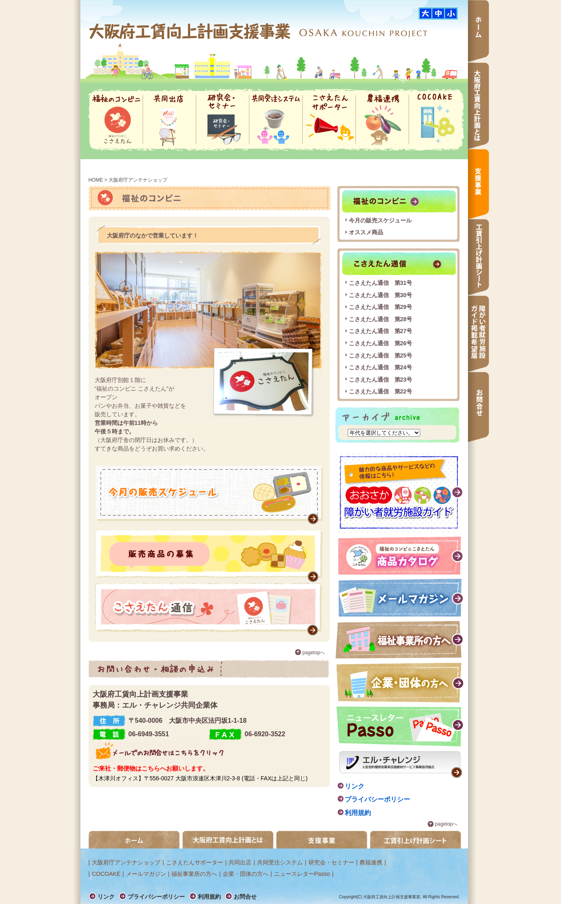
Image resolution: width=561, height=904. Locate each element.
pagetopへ (313, 652)
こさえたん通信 (209, 609)
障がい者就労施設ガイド (399, 492)
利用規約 (358, 812)
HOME (96, 180)
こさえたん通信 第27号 (380, 331)
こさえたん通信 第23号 (380, 379)
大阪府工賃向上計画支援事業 (191, 31)
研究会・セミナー (222, 120)
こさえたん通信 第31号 (380, 283)
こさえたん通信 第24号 (380, 367)
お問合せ (478, 407)
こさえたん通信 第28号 (380, 319)
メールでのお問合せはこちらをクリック (158, 751)
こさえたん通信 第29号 (380, 307)
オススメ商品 (366, 232)
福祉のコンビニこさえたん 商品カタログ (401, 556)
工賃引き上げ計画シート (415, 839)
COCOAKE (435, 120)
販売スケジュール (209, 495)
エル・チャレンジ (400, 764)
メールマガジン (401, 598)
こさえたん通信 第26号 (380, 343)
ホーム (478, 31)
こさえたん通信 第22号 (380, 391)
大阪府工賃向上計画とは (478, 105)
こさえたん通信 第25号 (380, 355)
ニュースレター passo (400, 726)
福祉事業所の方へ (399, 640)
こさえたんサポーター (329, 120)
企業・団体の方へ (400, 682)
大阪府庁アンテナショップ (126, 862)
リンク (354, 786)
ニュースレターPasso (302, 874)
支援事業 (478, 184)
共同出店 (169, 120)
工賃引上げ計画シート (478, 257)
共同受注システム (275, 120)
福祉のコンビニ (116, 120)
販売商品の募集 (209, 556)
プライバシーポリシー (377, 799)
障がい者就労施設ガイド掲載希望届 (478, 333)
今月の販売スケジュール (380, 220)
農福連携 (382, 120)
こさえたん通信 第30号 (380, 295)
